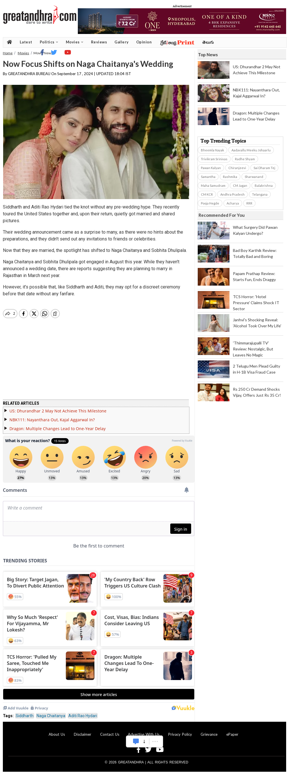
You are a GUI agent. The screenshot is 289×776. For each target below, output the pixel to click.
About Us (57, 734)
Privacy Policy (180, 734)
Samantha (208, 177)
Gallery (121, 42)
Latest (26, 42)
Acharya (233, 203)
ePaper (232, 734)
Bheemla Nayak (212, 150)
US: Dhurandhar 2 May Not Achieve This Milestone (57, 411)
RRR (249, 203)
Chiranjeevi (237, 168)
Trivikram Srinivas (214, 159)
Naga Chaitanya (51, 715)
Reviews (99, 42)
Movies (75, 42)
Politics (49, 42)
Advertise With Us (143, 734)
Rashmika (230, 177)
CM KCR (207, 194)
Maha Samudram (213, 185)
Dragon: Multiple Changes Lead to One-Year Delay (57, 428)
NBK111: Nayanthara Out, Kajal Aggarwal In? (52, 419)
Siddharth (24, 715)
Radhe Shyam (245, 159)
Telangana (260, 194)
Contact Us (109, 734)
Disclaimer (82, 734)
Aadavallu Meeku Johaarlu (251, 150)
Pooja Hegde (210, 203)
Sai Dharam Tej (264, 168)
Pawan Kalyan (211, 168)
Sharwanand (254, 177)
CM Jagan (240, 185)
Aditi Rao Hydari (82, 715)
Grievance (209, 734)
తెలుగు (208, 42)
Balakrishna (264, 185)
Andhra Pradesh (232, 194)
